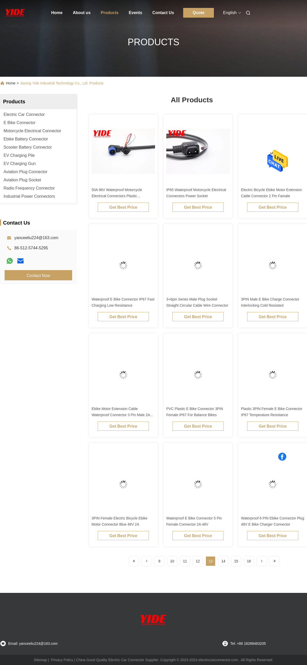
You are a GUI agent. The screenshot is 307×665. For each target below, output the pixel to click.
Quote (198, 12)
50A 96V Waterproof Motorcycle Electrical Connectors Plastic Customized (117, 196)
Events (135, 12)
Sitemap (40, 660)
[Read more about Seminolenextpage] (133, 561)
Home (56, 12)
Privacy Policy (62, 660)
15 (236, 561)
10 (172, 561)
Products (109, 12)
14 (223, 561)
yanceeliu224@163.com (36, 238)
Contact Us (163, 12)
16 (249, 561)
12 (198, 561)
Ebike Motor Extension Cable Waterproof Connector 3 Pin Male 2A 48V (121, 415)
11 (185, 561)
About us (81, 12)
